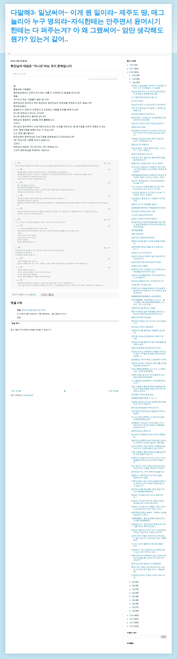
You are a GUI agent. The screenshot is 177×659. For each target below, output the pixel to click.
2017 (132, 69)
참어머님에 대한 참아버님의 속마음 (146, 262)
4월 (133, 600)
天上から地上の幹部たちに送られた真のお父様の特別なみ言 (148, 418)
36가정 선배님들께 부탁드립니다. (145, 408)
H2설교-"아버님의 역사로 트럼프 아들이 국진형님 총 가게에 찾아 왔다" (147, 502)
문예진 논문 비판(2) (139, 266)
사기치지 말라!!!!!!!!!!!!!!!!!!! (142, 215)
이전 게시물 (113, 391)
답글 (105, 163)
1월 (133, 611)
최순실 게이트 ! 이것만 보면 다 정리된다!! (148, 104)
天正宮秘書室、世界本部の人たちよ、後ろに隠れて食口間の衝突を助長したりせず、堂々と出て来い (148, 302)
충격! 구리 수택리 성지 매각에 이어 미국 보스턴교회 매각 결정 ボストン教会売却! (148, 569)
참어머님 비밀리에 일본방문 (143, 237)
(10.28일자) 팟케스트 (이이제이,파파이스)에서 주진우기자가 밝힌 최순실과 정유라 (148, 133)
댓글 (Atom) (28, 395)
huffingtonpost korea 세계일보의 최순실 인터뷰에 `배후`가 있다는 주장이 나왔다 (148, 176)
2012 (132, 626)
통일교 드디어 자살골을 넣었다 (144, 204)
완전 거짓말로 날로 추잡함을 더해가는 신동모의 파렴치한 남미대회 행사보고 (148, 312)
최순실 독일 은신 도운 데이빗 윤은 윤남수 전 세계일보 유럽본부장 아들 (148, 92)
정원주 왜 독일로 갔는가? (141, 154)
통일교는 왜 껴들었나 (140, 144)
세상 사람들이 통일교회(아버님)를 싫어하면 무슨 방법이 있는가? (148, 453)
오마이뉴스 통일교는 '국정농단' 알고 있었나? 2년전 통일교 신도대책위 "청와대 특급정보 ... (148, 169)
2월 (133, 607)
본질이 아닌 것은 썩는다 (141, 253)
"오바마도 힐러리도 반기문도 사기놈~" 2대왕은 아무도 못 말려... (148, 193)
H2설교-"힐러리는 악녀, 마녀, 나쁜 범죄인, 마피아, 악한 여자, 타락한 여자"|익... (148, 531)
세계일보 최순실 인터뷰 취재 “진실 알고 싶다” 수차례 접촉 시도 (147, 140)
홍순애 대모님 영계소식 (141, 431)
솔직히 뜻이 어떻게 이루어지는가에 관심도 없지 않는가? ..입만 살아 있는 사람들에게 (148, 538)
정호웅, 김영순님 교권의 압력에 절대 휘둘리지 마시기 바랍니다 (148, 403)
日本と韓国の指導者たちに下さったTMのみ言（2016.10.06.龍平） (148, 370)
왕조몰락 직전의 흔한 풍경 (142, 394)
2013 (132, 622)
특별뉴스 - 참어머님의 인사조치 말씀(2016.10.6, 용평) (146, 476)
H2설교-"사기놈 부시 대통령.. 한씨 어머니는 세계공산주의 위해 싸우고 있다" (148, 508)
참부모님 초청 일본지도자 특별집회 (146, 564)
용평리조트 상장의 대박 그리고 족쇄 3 (147, 163)
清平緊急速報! (137, 230)
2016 (132, 72)
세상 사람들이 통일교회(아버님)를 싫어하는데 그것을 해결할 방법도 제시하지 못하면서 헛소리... (148, 388)
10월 (134, 82)
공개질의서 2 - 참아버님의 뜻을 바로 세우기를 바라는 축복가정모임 (148, 525)
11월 (134, 79)
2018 (132, 65)
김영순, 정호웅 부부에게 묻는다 (144, 219)
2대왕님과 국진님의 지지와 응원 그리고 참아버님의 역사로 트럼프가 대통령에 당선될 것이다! (148, 425)
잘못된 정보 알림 (138, 127)
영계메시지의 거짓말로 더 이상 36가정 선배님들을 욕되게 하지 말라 (148, 270)
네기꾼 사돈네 (137, 101)
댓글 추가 (15, 323)
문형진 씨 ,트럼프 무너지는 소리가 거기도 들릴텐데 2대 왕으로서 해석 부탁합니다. (148, 460)
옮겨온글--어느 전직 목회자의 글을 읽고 (147, 472)
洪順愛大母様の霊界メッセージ (144, 398)
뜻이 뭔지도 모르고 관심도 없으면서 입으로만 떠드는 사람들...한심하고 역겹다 (148, 467)
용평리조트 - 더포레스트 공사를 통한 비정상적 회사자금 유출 (148, 119)
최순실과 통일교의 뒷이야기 (143, 114)
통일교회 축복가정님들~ (141, 317)
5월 (133, 596)
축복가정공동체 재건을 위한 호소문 (146, 348)
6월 (133, 593)
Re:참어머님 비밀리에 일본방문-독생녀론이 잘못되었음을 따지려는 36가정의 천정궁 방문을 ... (148, 224)
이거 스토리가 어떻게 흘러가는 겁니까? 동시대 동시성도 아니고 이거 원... (147, 188)
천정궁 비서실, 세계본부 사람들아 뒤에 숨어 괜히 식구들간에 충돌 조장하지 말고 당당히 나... (148, 354)
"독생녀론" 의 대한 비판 (141, 285)
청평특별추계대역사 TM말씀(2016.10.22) (148, 208)
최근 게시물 (16, 391)
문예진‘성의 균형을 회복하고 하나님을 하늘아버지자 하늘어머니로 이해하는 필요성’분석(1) (148, 290)
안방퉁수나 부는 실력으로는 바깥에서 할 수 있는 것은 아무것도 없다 (148, 551)
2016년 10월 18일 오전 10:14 (33, 310)
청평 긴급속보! (137, 234)
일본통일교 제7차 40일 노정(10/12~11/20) (148, 359)
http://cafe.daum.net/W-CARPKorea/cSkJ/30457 (103, 79)
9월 (133, 582)
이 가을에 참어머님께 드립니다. (144, 97)
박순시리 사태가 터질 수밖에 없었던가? (147, 123)
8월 (133, 585)
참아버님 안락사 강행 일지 (142, 327)
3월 (133, 604)
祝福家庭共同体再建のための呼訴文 (146, 296)
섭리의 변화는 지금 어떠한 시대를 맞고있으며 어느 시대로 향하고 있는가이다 (148, 447)
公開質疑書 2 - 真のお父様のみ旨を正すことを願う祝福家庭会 (148, 519)
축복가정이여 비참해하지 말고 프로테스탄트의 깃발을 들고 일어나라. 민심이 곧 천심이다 (148, 557)
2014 (132, 619)
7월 (133, 589)
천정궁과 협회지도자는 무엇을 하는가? (147, 281)
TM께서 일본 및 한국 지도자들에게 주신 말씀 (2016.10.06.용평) (147, 376)
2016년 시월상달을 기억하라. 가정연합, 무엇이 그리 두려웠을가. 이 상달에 (148, 87)
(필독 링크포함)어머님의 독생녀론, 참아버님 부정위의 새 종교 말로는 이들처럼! (148, 441)
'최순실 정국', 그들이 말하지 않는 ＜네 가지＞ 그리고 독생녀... (148, 149)
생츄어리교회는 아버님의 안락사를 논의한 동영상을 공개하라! (148, 364)
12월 (134, 75)
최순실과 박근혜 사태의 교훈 (143, 211)
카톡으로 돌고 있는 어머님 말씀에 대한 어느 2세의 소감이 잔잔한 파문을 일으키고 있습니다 (148, 483)
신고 (109, 163)
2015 (132, 615)
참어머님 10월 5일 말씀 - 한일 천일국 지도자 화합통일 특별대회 (148, 490)
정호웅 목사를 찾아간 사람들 (143, 308)
